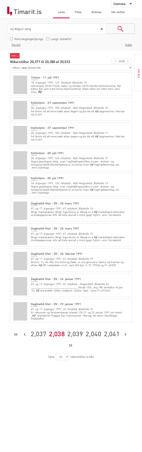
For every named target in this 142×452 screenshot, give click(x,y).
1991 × (15, 56)
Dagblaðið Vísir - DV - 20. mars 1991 (55, 203)
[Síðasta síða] (70, 343)
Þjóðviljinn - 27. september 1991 (53, 102)
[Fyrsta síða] (16, 332)
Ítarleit (16, 45)
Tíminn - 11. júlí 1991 (45, 77)
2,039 (75, 332)
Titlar (78, 12)
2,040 (93, 332)
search (120, 29)
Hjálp (128, 45)
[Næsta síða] (125, 332)
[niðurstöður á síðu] (62, 355)
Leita (61, 12)
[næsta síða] (128, 61)
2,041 (112, 332)
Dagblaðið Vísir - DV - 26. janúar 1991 (56, 278)
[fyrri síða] (114, 61)
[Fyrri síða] (25, 332)
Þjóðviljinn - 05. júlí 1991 (47, 152)
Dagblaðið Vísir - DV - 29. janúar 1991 (56, 303)
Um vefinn (118, 12)
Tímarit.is (28, 11)
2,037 (38, 332)
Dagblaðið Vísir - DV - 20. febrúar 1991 (57, 253)
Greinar (97, 12)
